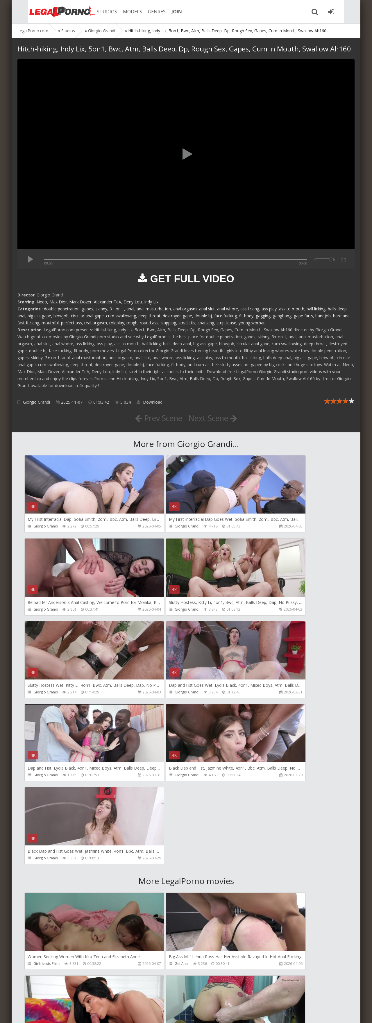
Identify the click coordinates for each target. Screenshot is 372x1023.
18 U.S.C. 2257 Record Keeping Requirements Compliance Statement (202, 1012)
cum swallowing (121, 316)
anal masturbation (154, 309)
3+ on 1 (117, 309)
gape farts (303, 316)
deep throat (149, 316)
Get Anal (149, 799)
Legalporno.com (49, 11)
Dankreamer (44, 882)
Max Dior (58, 302)
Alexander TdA (107, 302)
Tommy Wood (153, 966)
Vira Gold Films (262, 966)
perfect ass (71, 323)
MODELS (123, 11)
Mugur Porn (259, 882)
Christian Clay (153, 882)
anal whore (227, 309)
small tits (186, 323)
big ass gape (39, 316)
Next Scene (214, 417)
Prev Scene (156, 417)
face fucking (225, 316)
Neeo (42, 302)
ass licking (249, 309)
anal (130, 309)
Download (149, 402)
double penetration (62, 309)
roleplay (116, 323)
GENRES (147, 11)
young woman (252, 323)
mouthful (50, 323)
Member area (58, 995)
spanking (206, 323)
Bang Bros (258, 799)
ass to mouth (291, 309)
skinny (101, 309)
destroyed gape (177, 316)
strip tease (226, 323)
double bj (203, 316)
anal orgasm (185, 309)
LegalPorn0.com (60, 1012)
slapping (168, 323)
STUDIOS (97, 11)
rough (131, 323)
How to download (100, 995)
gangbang (282, 316)
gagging (263, 316)
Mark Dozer (80, 302)
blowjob (61, 316)
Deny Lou (133, 302)
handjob (323, 316)
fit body (246, 316)
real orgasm (95, 323)
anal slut (207, 309)
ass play (269, 309)
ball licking (316, 309)
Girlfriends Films (47, 799)
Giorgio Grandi (36, 402)
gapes (87, 309)
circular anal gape (87, 316)
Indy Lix (151, 302)
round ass (149, 323)
